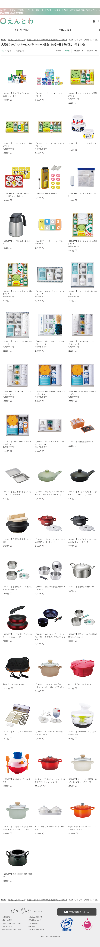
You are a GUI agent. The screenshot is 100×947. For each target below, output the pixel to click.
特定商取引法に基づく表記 (11, 930)
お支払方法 (6, 917)
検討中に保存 (7, 920)
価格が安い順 (78, 51)
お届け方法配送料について (11, 923)
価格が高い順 (92, 51)
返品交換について (35, 920)
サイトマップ (7, 926)
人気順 (67, 51)
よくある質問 (33, 923)
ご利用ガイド (27, 912)
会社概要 (32, 926)
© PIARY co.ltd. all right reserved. (50, 936)
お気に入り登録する (36, 917)
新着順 (58, 51)
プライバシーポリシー (36, 930)
